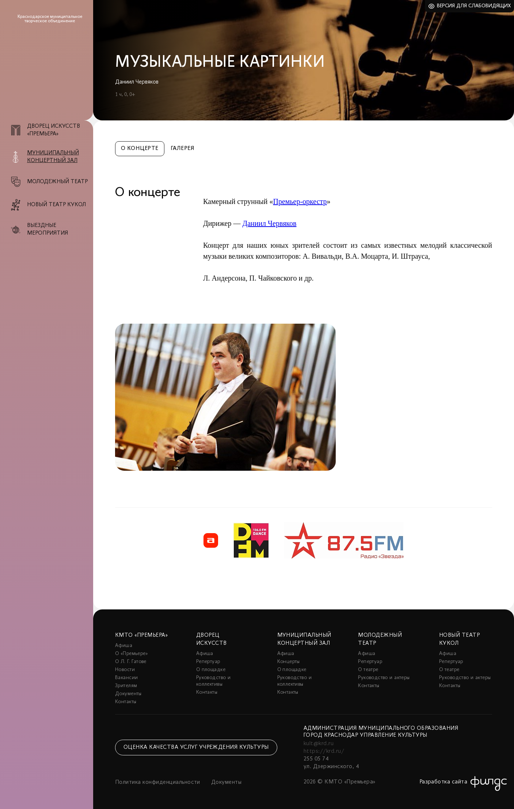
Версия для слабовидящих (474, 6)
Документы (128, 694)
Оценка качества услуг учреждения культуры (196, 747)
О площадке (210, 670)
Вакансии (126, 678)
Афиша (123, 645)
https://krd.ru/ (324, 751)
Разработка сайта (443, 782)
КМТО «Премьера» (141, 635)
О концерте (140, 148)
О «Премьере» (131, 653)
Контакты (125, 702)
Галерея (182, 148)
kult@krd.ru (319, 744)
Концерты (288, 661)
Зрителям (126, 686)
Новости (125, 670)
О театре (368, 670)
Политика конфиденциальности (157, 782)
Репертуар (208, 661)
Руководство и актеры (384, 678)
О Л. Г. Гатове (130, 661)
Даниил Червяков (269, 223)
